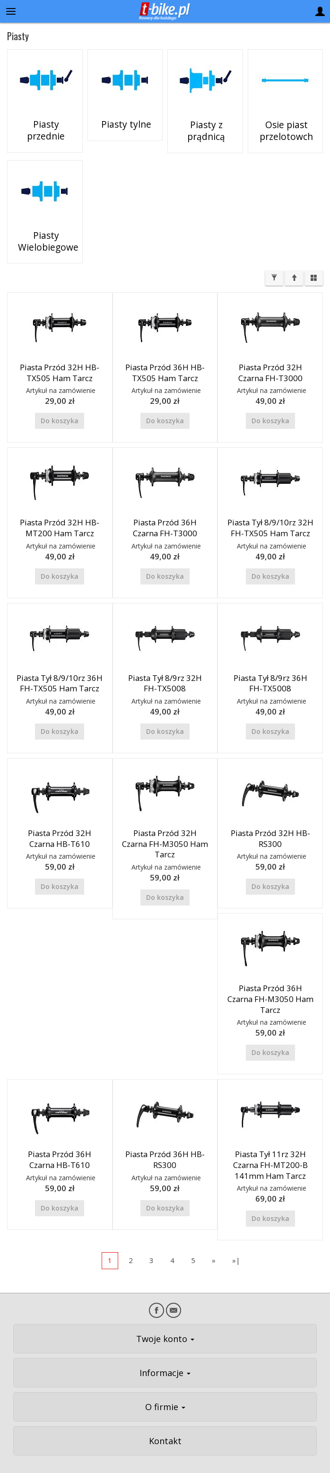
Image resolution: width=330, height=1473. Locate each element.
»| (236, 1242)
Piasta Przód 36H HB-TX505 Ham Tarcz (165, 355)
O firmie (165, 1388)
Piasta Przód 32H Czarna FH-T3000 (270, 355)
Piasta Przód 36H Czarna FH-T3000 (165, 510)
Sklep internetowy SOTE (299, 1463)
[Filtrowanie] (274, 260)
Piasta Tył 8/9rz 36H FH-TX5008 (270, 665)
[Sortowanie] (294, 260)
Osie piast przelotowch (285, 129)
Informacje (165, 1354)
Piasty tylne (124, 125)
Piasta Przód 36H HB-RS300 (165, 1141)
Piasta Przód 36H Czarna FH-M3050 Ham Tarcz (270, 981)
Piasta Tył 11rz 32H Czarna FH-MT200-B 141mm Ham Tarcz (270, 1147)
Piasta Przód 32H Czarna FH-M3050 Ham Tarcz (165, 826)
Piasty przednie (45, 125)
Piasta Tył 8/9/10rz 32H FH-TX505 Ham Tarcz (270, 510)
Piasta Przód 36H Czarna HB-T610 (59, 1141)
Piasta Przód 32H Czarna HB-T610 (59, 820)
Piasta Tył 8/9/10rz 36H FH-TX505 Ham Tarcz (60, 665)
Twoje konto (165, 1320)
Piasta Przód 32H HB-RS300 (270, 820)
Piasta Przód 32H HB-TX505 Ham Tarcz (59, 355)
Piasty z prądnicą (205, 125)
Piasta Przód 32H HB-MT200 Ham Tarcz (59, 510)
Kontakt (165, 1422)
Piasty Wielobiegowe (44, 230)
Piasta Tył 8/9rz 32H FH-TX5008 (165, 665)
